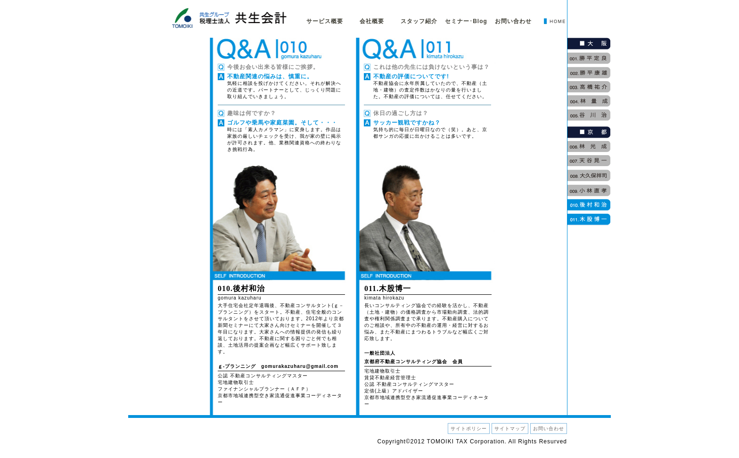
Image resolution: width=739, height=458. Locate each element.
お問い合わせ (513, 21)
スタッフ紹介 (419, 21)
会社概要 (372, 21)
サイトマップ (510, 428)
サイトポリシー (469, 428)
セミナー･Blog (466, 21)
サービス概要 (324, 21)
